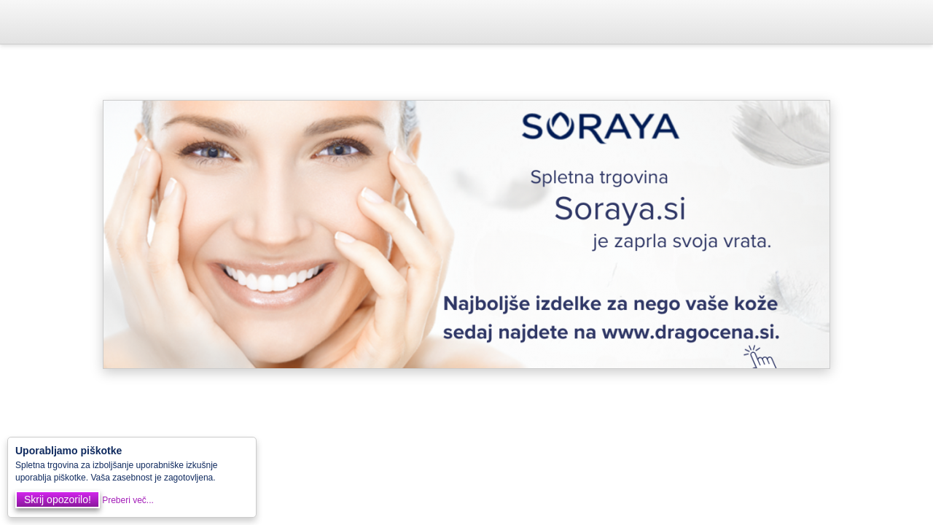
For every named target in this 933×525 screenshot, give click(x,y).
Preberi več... (128, 500)
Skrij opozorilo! (57, 499)
